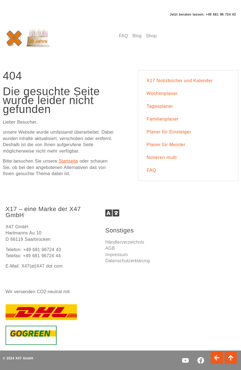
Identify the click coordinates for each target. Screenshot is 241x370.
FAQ (151, 170)
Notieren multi (162, 157)
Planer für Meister (166, 144)
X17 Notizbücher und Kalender (180, 80)
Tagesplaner (160, 106)
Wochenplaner (162, 93)
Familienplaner (163, 119)
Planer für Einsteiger (169, 131)
